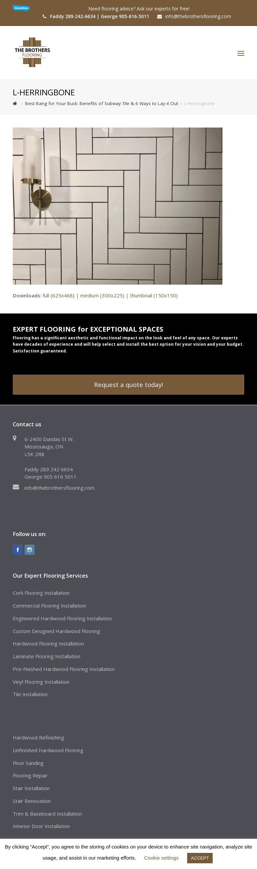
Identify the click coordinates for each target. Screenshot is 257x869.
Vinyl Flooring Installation (41, 681)
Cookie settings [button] (161, 858)
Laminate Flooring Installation (46, 656)
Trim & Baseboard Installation (47, 813)
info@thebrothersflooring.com (59, 487)
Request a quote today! (128, 384)
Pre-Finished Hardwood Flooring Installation (64, 669)
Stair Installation (31, 788)
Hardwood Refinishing (38, 737)
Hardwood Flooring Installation (48, 643)
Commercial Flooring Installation (49, 605)
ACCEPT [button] (200, 858)
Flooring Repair (30, 775)
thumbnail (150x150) (154, 295)
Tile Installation (30, 694)
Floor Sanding (28, 763)
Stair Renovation (32, 801)
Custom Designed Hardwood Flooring (56, 631)
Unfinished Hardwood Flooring (48, 750)
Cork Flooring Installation (41, 592)
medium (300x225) (102, 295)
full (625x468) (59, 295)
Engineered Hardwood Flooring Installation (62, 618)
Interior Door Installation (41, 826)
